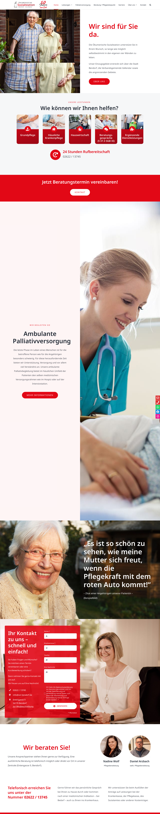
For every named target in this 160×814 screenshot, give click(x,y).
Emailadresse (49, 644)
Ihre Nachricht (49, 668)
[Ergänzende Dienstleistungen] (132, 129)
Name (47, 632)
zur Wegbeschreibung (23, 707)
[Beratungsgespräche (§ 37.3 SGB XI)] (106, 129)
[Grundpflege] (28, 129)
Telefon (47, 656)
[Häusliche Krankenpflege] (54, 129)
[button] (150, 4)
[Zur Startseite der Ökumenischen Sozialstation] (30, 4)
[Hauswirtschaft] (80, 129)
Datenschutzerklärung (64, 688)
